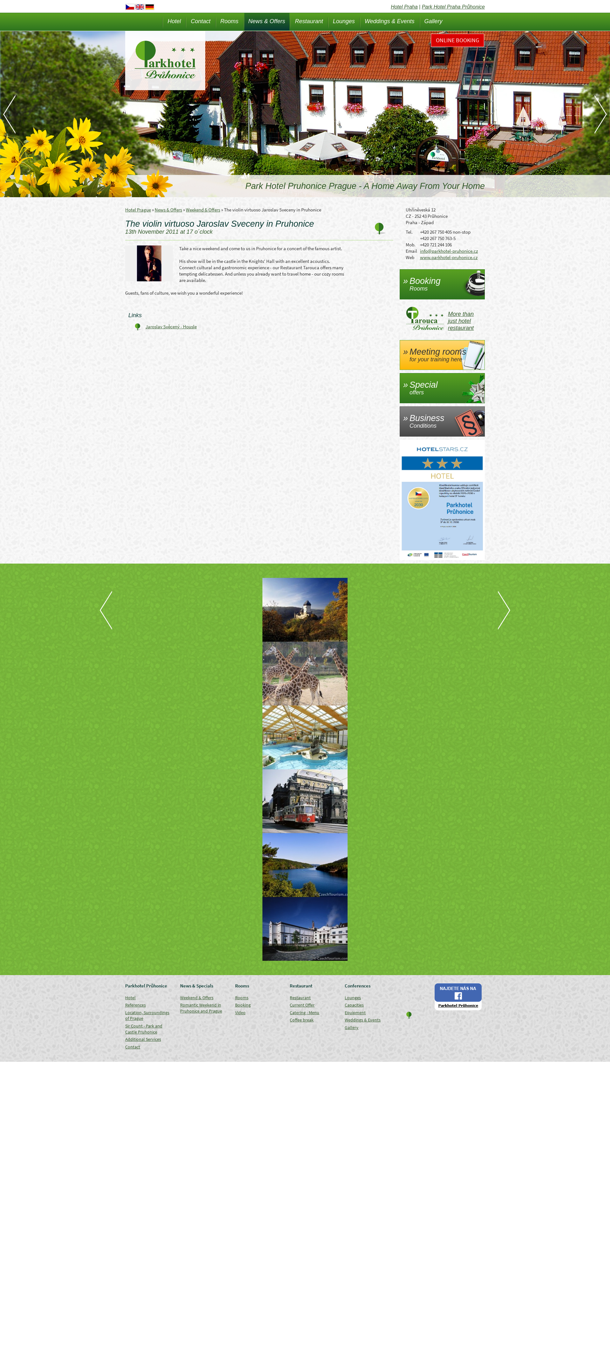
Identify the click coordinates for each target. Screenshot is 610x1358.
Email (411, 251)
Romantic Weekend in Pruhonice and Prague (201, 1008)
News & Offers (266, 21)
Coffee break (302, 1020)
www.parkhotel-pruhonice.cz (449, 257)
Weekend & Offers (203, 210)
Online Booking (457, 40)
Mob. (411, 245)
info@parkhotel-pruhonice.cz (449, 251)
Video (240, 1012)
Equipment (355, 1012)
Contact (200, 21)
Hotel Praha (404, 7)
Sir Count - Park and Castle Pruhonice (143, 1029)
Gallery (433, 21)
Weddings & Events (390, 21)
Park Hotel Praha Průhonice (453, 7)
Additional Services (143, 1039)
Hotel (174, 21)
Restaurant (309, 21)
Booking (243, 1005)
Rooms (229, 21)
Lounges (344, 21)
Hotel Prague (138, 210)
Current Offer (302, 1005)
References (135, 1005)
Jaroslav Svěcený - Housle (171, 327)
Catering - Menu (304, 1012)
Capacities (354, 1005)
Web (410, 257)
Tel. (409, 232)
